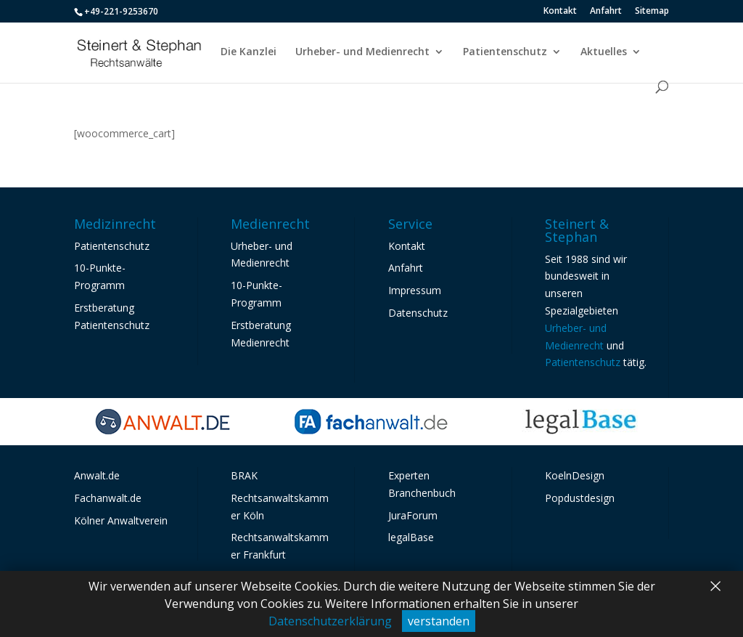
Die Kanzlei (248, 52)
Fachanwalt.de (107, 498)
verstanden (438, 621)
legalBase (411, 537)
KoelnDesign (574, 475)
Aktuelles (603, 52)
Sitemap (652, 12)
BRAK (244, 475)
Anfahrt (606, 12)
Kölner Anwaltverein (121, 520)
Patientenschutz (505, 52)
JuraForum (413, 515)
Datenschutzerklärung (330, 621)
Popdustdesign (580, 498)
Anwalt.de (97, 475)
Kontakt (560, 12)
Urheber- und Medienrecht (362, 52)
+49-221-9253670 (121, 11)
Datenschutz (418, 313)
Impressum (414, 290)
